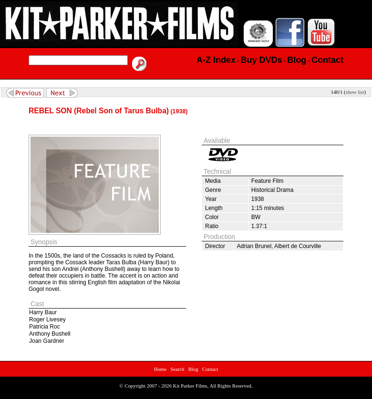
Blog (193, 369)
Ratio (211, 226)
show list (355, 92)
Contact (210, 369)
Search (177, 369)
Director (215, 246)
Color (212, 217)
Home (160, 369)
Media (213, 181)
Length (214, 208)
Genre (213, 190)
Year (211, 199)
